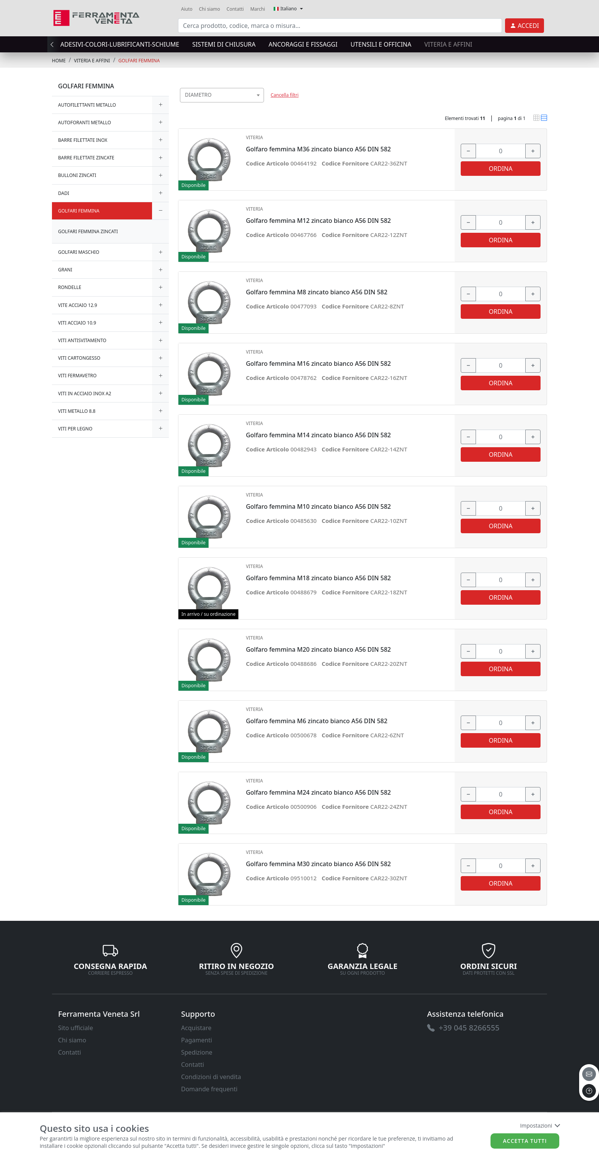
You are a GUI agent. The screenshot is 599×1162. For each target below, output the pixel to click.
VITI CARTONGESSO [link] (79, 358)
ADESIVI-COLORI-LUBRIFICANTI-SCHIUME (119, 44)
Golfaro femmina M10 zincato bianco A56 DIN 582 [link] (318, 506)
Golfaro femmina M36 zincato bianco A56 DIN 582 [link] (318, 149)
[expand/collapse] (160, 105)
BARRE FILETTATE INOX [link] (82, 140)
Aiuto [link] (187, 9)
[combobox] (222, 95)
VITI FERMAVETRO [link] (77, 375)
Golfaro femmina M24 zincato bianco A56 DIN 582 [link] (318, 792)
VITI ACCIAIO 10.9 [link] (77, 323)
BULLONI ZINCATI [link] (77, 175)
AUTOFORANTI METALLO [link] (84, 122)
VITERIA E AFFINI (448, 44)
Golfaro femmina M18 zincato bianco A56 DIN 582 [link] (318, 578)
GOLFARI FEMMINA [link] (139, 60)
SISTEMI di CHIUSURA (224, 44)
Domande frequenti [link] (209, 1089)
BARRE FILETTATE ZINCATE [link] (86, 157)
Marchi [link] (257, 9)
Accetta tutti (525, 1140)
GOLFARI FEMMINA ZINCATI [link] (88, 231)
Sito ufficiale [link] (75, 1028)
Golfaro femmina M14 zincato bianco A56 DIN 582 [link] (318, 435)
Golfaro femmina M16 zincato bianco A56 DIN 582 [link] (318, 363)
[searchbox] (260, 104)
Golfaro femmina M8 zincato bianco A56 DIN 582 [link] (316, 292)
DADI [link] (63, 193)
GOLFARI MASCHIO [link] (78, 252)
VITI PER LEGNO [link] (75, 428)
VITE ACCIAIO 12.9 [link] (77, 305)
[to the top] (589, 1091)
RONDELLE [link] (69, 287)
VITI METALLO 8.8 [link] (77, 411)
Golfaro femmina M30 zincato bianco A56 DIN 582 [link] (318, 864)
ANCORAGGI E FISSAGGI (303, 44)
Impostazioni (539, 1125)
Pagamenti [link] (196, 1040)
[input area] (340, 25)
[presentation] (54, 44)
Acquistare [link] (196, 1028)
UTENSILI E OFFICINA (380, 44)
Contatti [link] (235, 9)
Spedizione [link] (196, 1052)
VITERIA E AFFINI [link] (92, 60)
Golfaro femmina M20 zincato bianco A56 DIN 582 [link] (318, 649)
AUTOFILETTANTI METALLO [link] (87, 105)
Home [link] (59, 60)
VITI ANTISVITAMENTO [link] (82, 340)
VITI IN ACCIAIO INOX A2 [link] (84, 393)
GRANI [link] (65, 269)
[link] (96, 17)
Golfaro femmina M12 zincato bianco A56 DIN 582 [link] (318, 220)
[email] (589, 1074)
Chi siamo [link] (209, 9)
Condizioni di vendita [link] (211, 1077)
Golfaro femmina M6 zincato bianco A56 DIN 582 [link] (316, 721)
